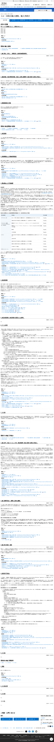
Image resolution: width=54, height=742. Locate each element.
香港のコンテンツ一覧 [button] (42, 10)
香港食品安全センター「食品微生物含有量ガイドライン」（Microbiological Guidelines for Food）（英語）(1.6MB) (21, 267)
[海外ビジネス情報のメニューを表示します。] (18, 4)
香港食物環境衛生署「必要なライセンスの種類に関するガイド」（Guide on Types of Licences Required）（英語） (20, 642)
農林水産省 (4, 65)
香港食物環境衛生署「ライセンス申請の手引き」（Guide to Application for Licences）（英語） (17, 643)
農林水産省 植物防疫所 (6, 113)
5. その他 (11, 439)
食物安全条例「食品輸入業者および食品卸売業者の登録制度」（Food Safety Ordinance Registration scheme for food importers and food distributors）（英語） (27, 485)
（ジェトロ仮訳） (5, 148)
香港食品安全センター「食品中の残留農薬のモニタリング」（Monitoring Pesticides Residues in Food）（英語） (20, 173)
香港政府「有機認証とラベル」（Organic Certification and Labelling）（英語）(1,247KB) (17, 406)
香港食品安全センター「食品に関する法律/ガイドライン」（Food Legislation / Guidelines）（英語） (18, 151)
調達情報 (8, 735)
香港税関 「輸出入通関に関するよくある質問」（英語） (11, 679)
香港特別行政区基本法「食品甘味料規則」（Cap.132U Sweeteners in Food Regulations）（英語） (18, 300)
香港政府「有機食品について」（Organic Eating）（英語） (12, 404)
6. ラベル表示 (20, 129)
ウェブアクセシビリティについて (35, 735)
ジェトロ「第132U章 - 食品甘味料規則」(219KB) (10, 311)
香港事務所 (43, 717)
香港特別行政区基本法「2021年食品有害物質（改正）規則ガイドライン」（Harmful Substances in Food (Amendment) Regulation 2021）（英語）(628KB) (26, 272)
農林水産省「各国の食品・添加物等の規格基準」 (10, 306)
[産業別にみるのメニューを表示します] (50, 4)
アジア (12, 6)
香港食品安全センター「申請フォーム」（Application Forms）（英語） (14, 646)
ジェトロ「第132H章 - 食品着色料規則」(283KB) (10, 310)
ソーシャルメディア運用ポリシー (46, 735)
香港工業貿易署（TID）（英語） (7, 476)
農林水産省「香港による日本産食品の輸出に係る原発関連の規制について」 (14, 89)
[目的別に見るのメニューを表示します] (43, 4)
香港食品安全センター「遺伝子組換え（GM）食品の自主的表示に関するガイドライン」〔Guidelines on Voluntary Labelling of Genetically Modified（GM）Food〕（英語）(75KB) (27, 402)
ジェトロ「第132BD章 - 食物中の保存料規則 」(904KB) (12, 312)
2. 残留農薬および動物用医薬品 (13, 128)
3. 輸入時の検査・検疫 (46, 437)
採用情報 (4, 735)
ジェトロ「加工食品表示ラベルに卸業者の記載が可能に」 (12, 407)
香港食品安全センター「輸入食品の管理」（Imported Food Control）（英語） (15, 70)
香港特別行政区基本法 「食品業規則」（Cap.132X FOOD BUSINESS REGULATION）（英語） (17, 635)
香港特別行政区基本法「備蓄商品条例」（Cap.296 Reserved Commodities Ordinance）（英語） (18, 480)
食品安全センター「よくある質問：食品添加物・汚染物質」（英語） (13, 308)
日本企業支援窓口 (44, 723)
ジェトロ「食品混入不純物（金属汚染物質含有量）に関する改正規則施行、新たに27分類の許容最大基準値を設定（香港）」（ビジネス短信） (24, 275)
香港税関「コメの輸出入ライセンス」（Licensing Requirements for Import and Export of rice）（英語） (19, 495)
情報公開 (13, 735)
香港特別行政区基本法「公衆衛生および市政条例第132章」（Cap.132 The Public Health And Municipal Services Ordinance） (22, 146)
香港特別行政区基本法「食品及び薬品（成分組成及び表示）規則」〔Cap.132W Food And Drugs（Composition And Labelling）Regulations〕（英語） (27, 147)
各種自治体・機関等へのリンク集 (39, 736)
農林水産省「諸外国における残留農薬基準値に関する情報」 (12, 119)
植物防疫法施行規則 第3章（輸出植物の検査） (10, 117)
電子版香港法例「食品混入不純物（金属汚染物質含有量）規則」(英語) (13, 261)
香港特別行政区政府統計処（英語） (8, 41)
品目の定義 (4, 20)
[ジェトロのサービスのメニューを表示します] (26, 4)
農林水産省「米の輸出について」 (8, 493)
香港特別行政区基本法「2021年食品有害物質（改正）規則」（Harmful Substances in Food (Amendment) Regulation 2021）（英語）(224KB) (26, 263)
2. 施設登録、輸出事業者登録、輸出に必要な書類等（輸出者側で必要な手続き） (34, 48)
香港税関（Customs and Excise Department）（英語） (11, 38)
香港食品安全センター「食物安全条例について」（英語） (11, 430)
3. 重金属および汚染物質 (24, 128)
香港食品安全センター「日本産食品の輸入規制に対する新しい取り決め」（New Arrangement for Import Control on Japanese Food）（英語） (25, 564)
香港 (15, 6)
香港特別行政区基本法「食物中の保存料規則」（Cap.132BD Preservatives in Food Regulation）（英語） (19, 301)
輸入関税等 (40, 20)
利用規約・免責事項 (18, 735)
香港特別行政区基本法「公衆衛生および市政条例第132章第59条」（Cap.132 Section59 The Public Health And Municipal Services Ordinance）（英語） (27, 561)
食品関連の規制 (22, 20)
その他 (49, 20)
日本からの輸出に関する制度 (28, 6)
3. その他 (14, 662)
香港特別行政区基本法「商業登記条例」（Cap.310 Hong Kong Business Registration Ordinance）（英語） (19, 483)
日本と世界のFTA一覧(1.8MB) (7, 680)
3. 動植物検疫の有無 (4, 49)
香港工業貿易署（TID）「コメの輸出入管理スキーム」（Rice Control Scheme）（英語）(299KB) (18, 489)
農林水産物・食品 (20, 6)
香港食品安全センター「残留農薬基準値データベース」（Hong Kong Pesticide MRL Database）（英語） (19, 175)
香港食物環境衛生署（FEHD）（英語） (8, 393)
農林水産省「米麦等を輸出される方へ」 (9, 97)
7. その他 (26, 129)
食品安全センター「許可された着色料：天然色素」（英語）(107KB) (13, 307)
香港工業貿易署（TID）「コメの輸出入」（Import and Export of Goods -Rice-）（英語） (16, 490)
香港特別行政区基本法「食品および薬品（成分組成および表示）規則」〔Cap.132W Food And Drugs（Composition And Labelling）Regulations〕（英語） (27, 396)
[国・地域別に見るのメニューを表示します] (36, 4)
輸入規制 (13, 20)
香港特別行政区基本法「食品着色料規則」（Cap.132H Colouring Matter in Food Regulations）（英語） (19, 299)
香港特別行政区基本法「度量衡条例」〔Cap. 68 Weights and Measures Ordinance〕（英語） (17, 397)
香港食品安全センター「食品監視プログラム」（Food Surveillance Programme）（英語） (17, 563)
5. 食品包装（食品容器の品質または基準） (8, 129)
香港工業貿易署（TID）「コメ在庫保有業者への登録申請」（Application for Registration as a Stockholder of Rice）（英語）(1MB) (24, 492)
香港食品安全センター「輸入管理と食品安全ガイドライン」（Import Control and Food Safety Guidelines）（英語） (21, 304)
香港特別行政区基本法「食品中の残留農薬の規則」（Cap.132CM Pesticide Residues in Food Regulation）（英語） (21, 170)
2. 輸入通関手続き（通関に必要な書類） (34, 437)
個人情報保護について (26, 735)
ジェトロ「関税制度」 (6, 678)
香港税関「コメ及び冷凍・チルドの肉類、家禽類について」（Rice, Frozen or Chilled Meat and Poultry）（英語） (20, 487)
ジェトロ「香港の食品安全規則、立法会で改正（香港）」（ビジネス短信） (13, 273)
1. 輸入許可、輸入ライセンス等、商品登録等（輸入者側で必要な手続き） (13, 437)
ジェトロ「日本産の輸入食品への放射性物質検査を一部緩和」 (13, 568)
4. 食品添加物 (33, 128)
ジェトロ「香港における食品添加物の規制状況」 (10, 305)
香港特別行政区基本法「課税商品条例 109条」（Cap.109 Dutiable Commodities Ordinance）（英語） (19, 536)
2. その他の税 (8, 662)
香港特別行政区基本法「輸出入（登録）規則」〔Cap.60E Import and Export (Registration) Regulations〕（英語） (21, 68)
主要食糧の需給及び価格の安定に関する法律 (9, 94)
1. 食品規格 (3, 128)
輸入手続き (31, 20)
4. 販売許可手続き (4, 439)
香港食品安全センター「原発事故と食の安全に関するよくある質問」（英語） (14, 567)
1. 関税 (2, 662)
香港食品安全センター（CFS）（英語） (8, 64)
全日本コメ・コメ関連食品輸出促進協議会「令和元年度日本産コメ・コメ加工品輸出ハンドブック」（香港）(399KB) (21, 71)
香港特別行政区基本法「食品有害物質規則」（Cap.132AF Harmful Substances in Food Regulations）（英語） (20, 262)
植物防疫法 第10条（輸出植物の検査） (8, 116)
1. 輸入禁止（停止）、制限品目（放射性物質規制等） (9, 48)
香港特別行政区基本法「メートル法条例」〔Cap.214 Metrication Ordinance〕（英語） (16, 399)
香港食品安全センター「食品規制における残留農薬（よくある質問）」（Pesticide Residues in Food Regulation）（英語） (22, 174)
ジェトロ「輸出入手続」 (7, 539)
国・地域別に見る (6, 6)
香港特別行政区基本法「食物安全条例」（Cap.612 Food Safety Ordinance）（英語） (16, 428)
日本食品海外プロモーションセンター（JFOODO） (27, 736)
